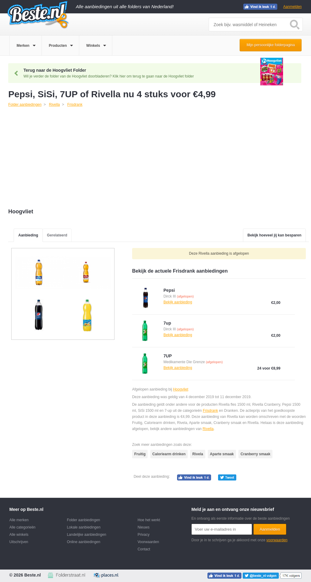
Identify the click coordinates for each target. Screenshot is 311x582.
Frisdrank (210, 410)
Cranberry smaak (255, 454)
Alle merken (19, 520)
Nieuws (143, 527)
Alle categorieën (22, 527)
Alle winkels (19, 534)
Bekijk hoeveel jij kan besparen (274, 235)
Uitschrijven (18, 542)
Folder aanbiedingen (83, 520)
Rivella (208, 429)
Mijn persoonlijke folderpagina (271, 45)
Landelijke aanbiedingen (86, 534)
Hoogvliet (180, 389)
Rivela (197, 454)
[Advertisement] (158, 158)
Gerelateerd (57, 235)
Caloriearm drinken (169, 454)
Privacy (143, 534)
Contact (144, 549)
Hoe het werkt (149, 520)
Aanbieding (28, 235)
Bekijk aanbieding (177, 302)
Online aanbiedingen (83, 542)
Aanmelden (292, 7)
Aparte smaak (222, 454)
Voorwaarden (148, 542)
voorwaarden (276, 540)
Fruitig (139, 454)
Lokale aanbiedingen (84, 527)
